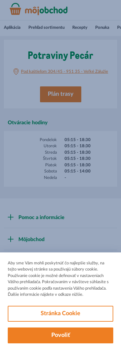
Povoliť (60, 335)
